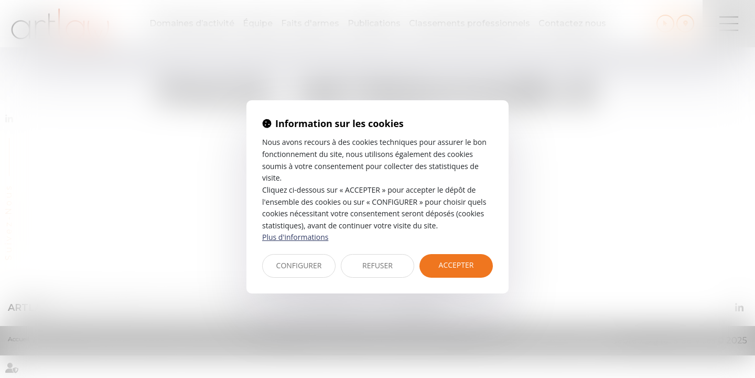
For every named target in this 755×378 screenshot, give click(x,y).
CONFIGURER (299, 265)
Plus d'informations (295, 237)
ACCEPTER (456, 265)
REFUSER (377, 265)
